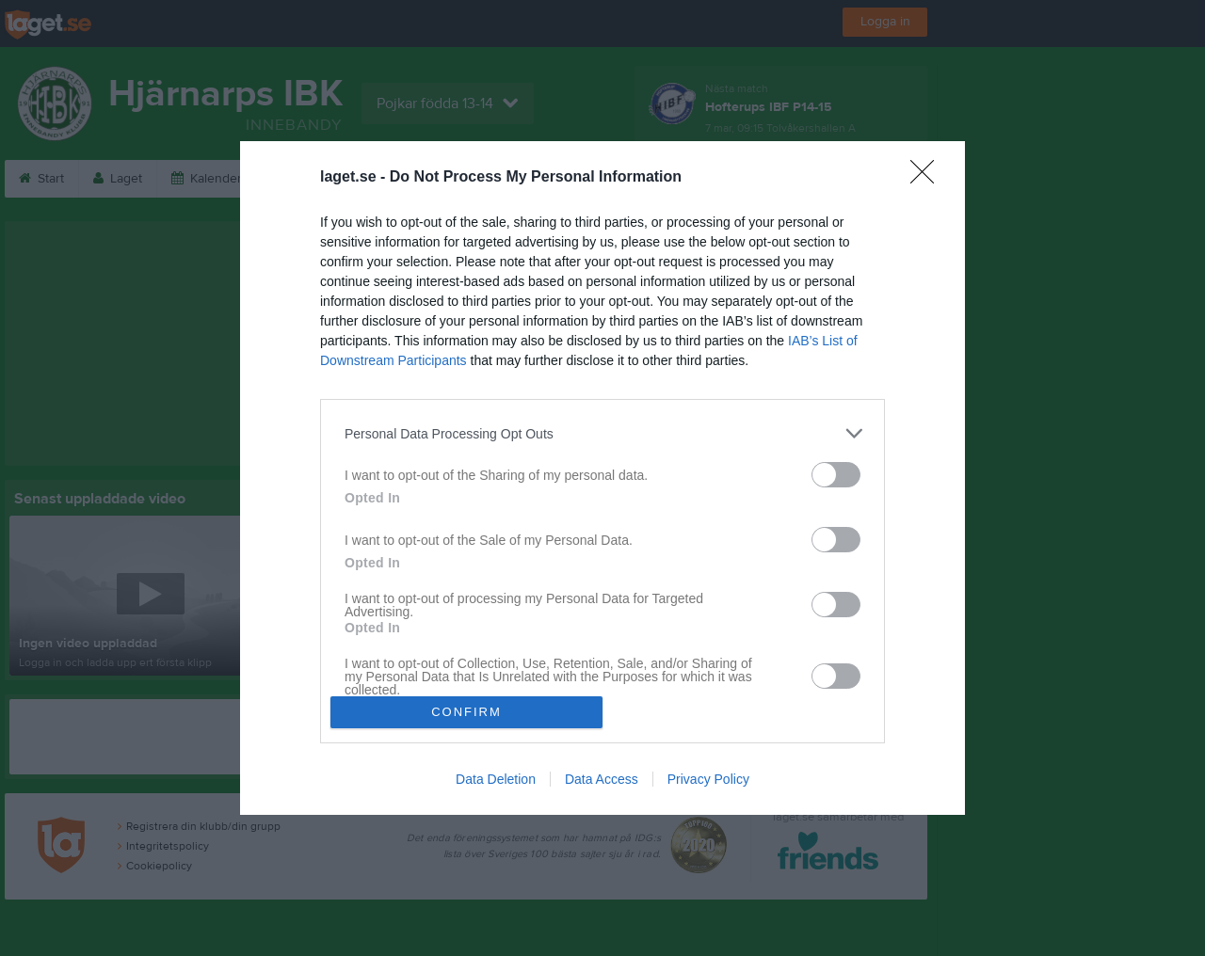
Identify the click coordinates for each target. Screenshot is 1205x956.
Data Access (601, 779)
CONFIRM (466, 712)
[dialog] (602, 478)
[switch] (835, 474)
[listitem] (602, 433)
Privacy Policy (708, 779)
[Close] (928, 178)
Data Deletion (496, 779)
